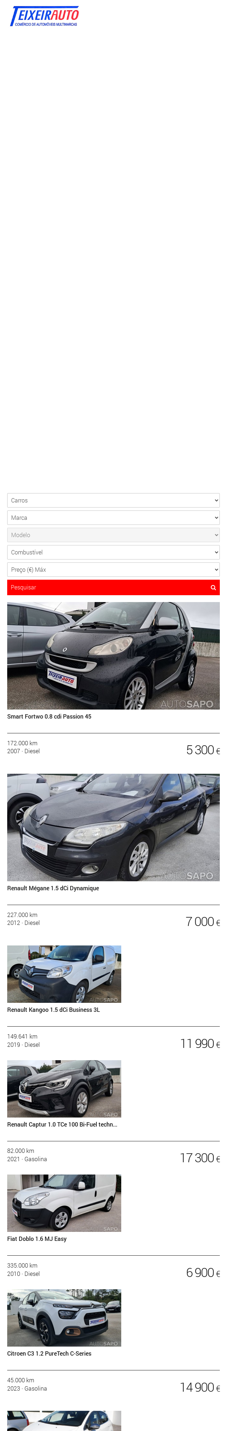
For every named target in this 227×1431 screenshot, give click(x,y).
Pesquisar (114, 587)
